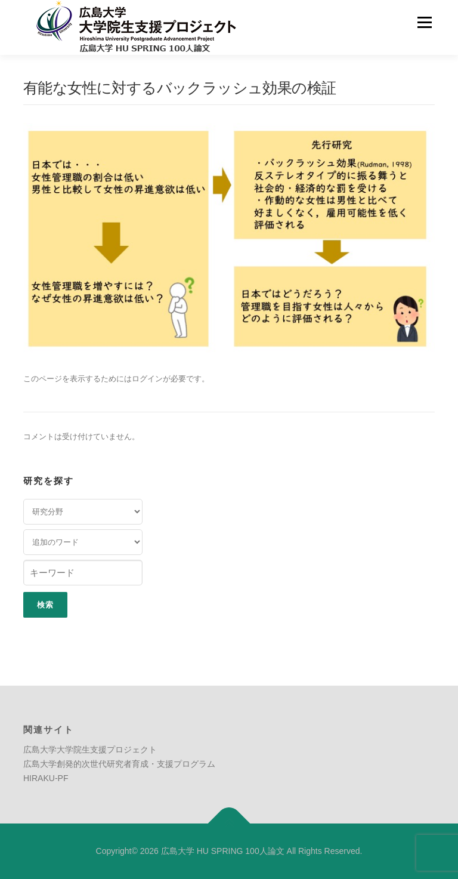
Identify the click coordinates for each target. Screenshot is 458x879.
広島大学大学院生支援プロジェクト (90, 749)
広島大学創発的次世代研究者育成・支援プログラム (119, 764)
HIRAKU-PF (45, 778)
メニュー (424, 22)
